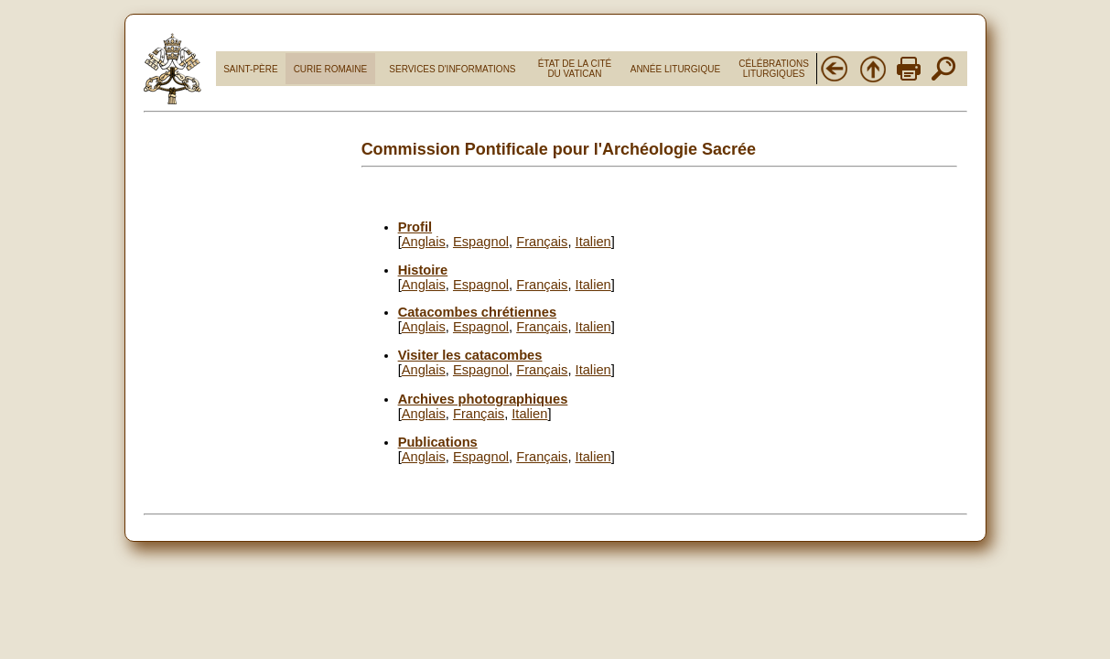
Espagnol (481, 241)
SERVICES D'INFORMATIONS (452, 69)
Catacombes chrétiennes (477, 312)
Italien (593, 241)
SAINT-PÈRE (250, 69)
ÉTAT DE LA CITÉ (575, 64)
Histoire (423, 270)
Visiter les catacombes (470, 355)
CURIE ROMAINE (331, 69)
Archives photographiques (483, 399)
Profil (415, 227)
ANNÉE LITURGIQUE (675, 69)
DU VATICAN (574, 74)
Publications (438, 442)
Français (541, 241)
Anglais (424, 241)
